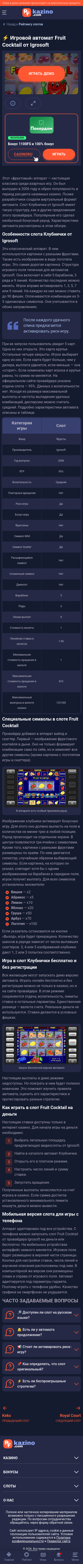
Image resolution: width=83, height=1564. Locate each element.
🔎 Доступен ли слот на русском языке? (44, 1315)
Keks (15, 1418)
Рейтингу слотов (31, 24)
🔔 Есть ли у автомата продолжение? (35, 1332)
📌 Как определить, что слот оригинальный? (41, 1366)
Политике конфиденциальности (41, 1539)
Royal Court (68, 1418)
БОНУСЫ (10, 1472)
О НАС (8, 1500)
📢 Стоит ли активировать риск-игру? (44, 1349)
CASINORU (27, 156)
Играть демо (41, 74)
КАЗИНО (10, 1458)
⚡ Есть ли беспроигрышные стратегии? (41, 1383)
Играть (59, 154)
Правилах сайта (58, 1541)
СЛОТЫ (9, 1486)
